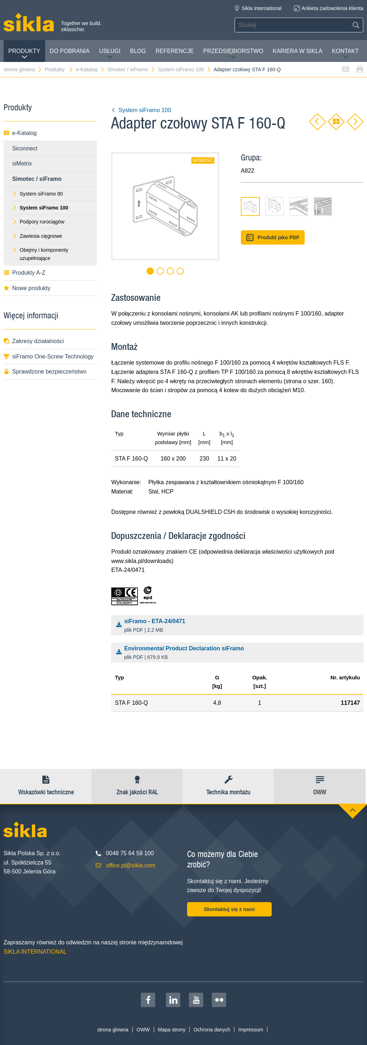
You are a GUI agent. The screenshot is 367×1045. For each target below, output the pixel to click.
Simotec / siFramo (132, 69)
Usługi (110, 54)
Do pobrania (70, 51)
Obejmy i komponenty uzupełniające (40, 254)
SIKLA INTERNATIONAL (35, 952)
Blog (138, 51)
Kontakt (345, 54)
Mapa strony (171, 1029)
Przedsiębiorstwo (233, 54)
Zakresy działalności (34, 341)
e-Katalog (90, 69)
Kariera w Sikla (298, 51)
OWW (143, 1029)
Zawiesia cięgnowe (37, 236)
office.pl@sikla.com (131, 865)
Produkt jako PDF (272, 237)
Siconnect (24, 148)
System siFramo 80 (37, 194)
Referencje (175, 51)
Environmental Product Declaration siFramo (239, 653)
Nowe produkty (27, 288)
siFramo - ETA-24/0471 (239, 626)
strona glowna (23, 69)
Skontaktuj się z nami (229, 909)
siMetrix (22, 163)
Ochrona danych (212, 1029)
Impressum (250, 1029)
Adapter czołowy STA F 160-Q (247, 69)
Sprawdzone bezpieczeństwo (45, 372)
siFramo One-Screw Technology (49, 356)
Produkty (24, 54)
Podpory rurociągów (38, 222)
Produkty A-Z (24, 273)
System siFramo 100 (184, 69)
